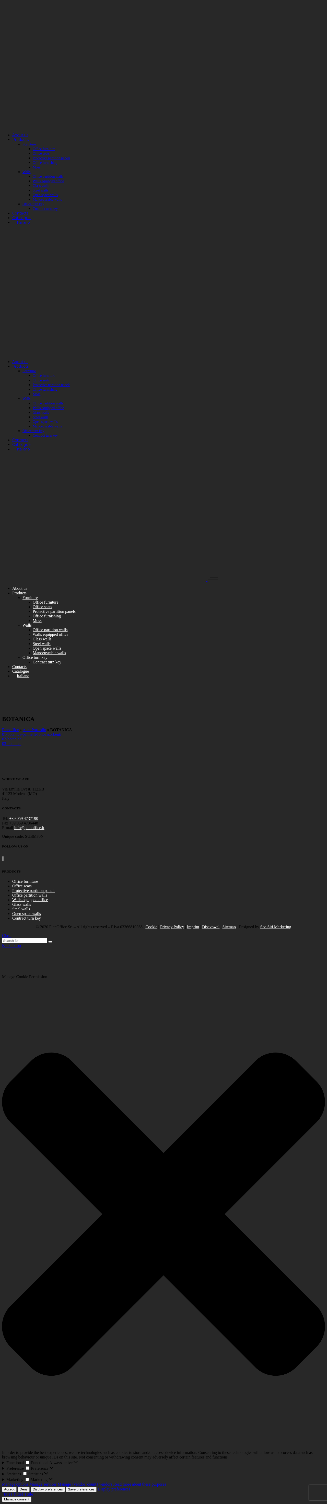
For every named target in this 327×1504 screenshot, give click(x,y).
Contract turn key (26, 918)
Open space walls (26, 913)
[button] (163, 1214)
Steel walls (21, 909)
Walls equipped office (30, 900)
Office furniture (25, 881)
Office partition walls (29, 895)
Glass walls (21, 904)
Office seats (22, 886)
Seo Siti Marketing (275, 927)
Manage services (43, 1484)
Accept (9, 1489)
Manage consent (16, 1499)
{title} (7, 1494)
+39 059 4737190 (23, 818)
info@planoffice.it (29, 827)
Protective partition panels (33, 890)
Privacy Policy (172, 927)
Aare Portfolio (34, 730)
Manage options (15, 1484)
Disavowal (210, 927)
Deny (24, 1489)
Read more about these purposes (139, 1484)
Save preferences (81, 1489)
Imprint (193, 927)
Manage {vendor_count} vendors (85, 1484)
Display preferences (48, 1489)
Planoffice (10, 730)
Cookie (151, 927)
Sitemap (229, 927)
